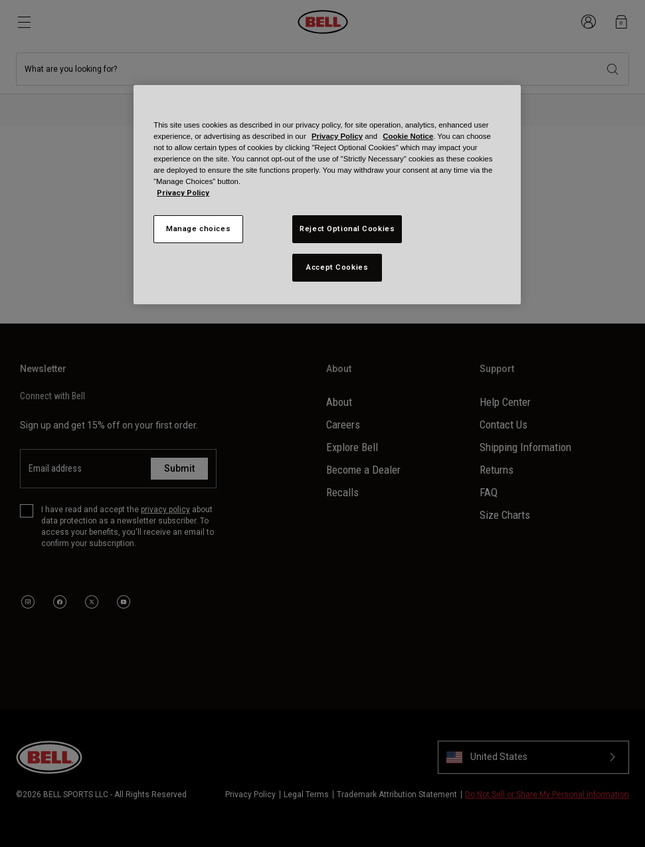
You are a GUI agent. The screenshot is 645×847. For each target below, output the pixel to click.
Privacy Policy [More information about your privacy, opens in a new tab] (183, 192)
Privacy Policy (337, 136)
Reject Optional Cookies (347, 228)
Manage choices (198, 228)
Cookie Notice (408, 136)
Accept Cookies (337, 267)
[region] (327, 194)
